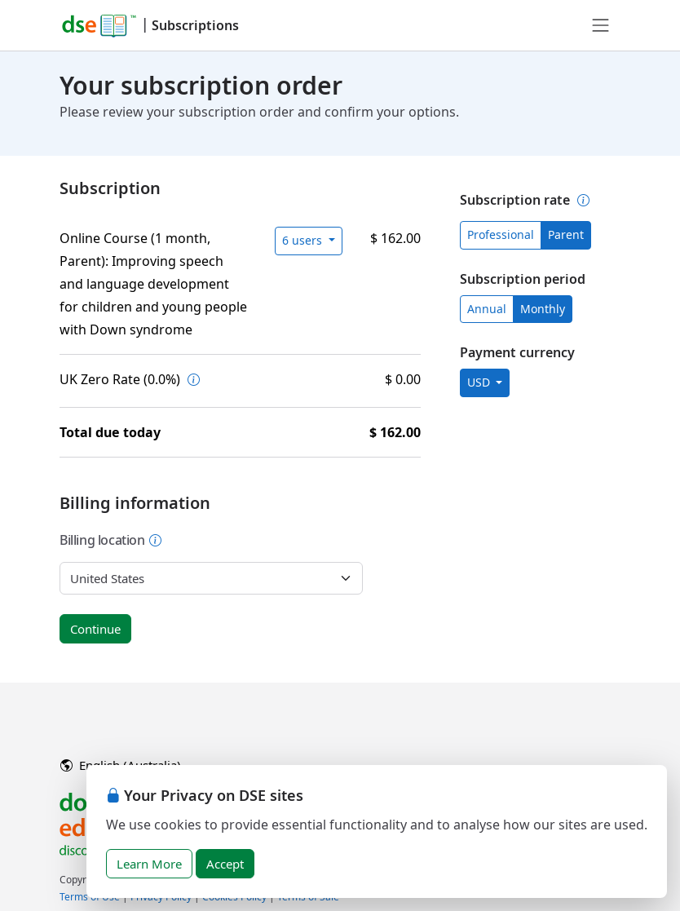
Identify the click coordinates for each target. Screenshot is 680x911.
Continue (95, 629)
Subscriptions (195, 25)
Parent (566, 234)
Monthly (542, 308)
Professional (500, 234)
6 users (303, 240)
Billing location (111, 539)
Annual (486, 308)
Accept (225, 864)
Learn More (149, 864)
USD (480, 382)
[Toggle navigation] (601, 25)
